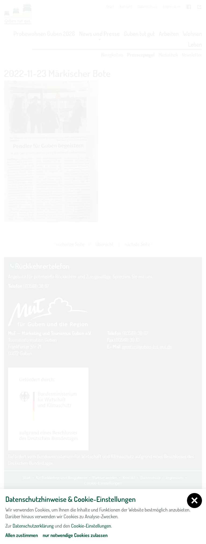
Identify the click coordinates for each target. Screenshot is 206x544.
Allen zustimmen (21, 535)
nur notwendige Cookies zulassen (75, 535)
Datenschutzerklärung (33, 526)
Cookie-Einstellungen (91, 526)
